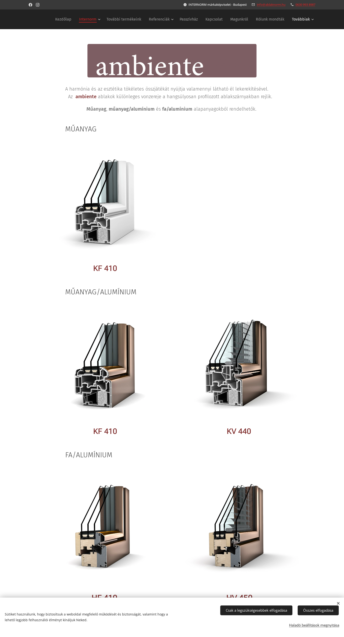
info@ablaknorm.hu (271, 4)
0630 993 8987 (305, 4)
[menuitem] (64, 19)
